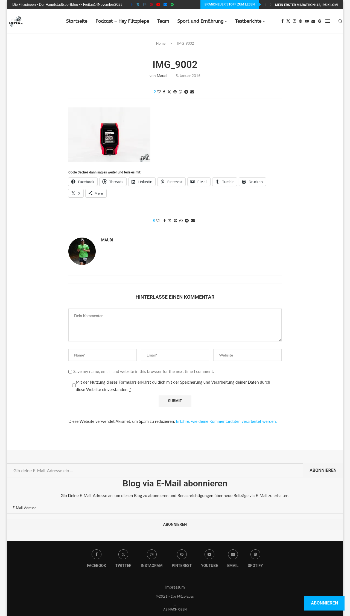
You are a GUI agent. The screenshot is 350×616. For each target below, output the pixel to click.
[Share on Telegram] (186, 91)
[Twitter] (138, 4)
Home (161, 43)
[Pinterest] (151, 4)
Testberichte (248, 21)
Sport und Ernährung (200, 21)
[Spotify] (172, 4)
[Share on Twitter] (169, 91)
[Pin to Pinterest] (175, 91)
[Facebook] (132, 4)
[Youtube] (158, 4)
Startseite (76, 21)
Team (163, 21)
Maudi (162, 75)
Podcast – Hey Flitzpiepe (122, 21)
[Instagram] (144, 4)
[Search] (340, 21)
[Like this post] (159, 91)
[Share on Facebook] (164, 91)
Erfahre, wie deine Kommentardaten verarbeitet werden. (226, 421)
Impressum (175, 586)
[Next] (271, 4)
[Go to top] (175, 608)
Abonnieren (323, 470)
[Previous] (265, 4)
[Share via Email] (192, 91)
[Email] (165, 4)
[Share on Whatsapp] (180, 91)
